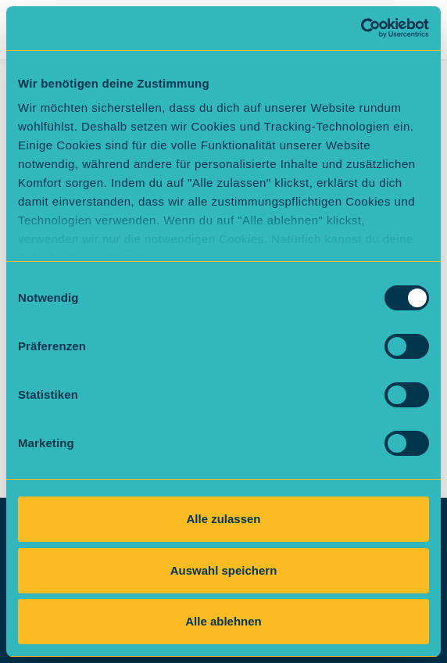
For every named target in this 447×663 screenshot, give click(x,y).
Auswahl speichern (223, 570)
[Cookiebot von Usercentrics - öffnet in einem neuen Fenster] (360, 28)
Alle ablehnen (223, 621)
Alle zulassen (223, 518)
